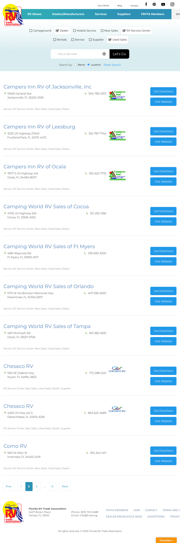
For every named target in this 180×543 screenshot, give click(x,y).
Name (79, 64)
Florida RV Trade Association (13, 15)
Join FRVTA (103, 5)
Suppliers (123, 14)
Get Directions (163, 91)
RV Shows (34, 14)
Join (137, 510)
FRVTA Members (152, 14)
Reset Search (112, 64)
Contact (134, 5)
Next (65, 486)
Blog (119, 5)
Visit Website (163, 101)
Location (94, 64)
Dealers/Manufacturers (68, 14)
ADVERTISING (156, 516)
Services (101, 14)
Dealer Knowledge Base (124, 516)
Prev (9, 486)
